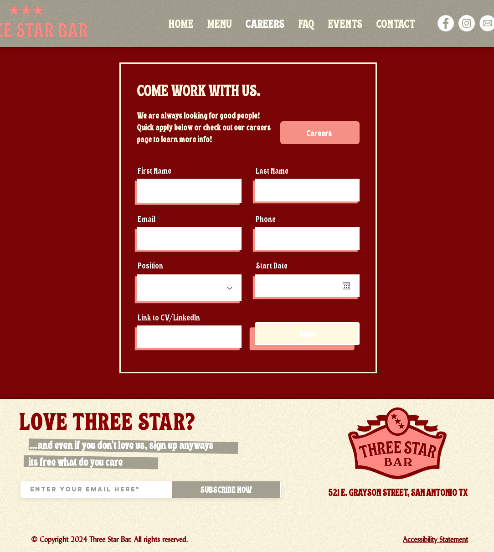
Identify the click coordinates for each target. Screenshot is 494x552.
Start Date (272, 265)
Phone (266, 218)
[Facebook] (445, 23)
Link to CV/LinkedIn (169, 317)
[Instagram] (466, 23)
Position (150, 265)
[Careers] (320, 132)
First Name (154, 170)
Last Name (272, 170)
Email (146, 218)
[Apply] (307, 333)
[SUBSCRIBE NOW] (226, 489)
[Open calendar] (346, 285)
